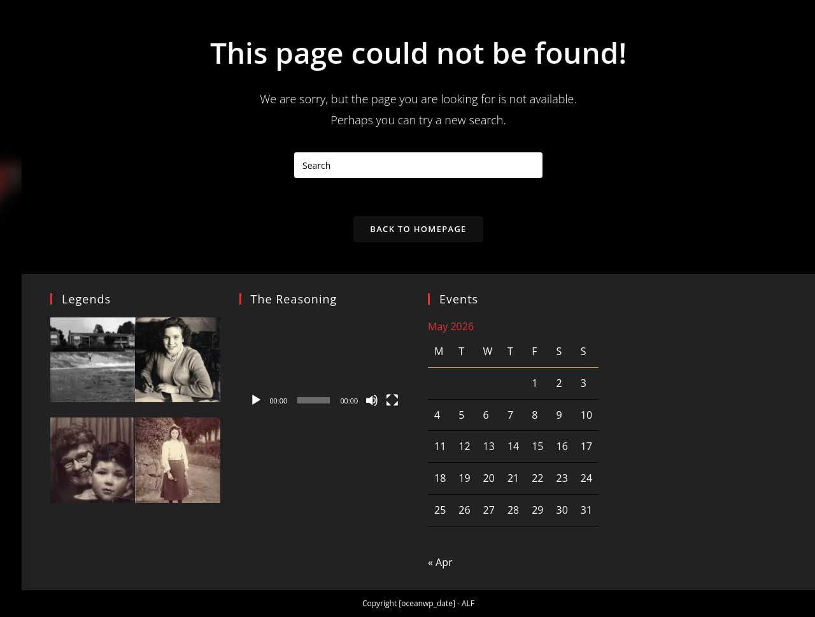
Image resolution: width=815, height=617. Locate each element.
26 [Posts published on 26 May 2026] (464, 510)
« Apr (440, 562)
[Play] (256, 400)
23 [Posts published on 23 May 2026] (561, 478)
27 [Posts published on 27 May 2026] (489, 510)
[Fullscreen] (392, 400)
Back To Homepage (418, 229)
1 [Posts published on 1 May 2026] (534, 383)
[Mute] (371, 400)
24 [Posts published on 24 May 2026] (586, 478)
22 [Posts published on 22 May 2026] (537, 478)
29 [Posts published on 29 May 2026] (537, 510)
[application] (324, 365)
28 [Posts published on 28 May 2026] (513, 510)
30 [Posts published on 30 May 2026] (561, 510)
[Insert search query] (418, 165)
